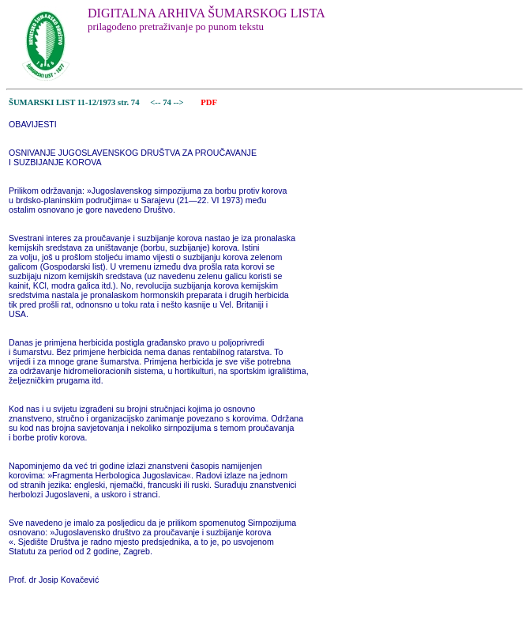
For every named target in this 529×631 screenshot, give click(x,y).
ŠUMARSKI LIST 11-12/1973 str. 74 (74, 102)
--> (179, 102)
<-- (155, 102)
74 (168, 102)
